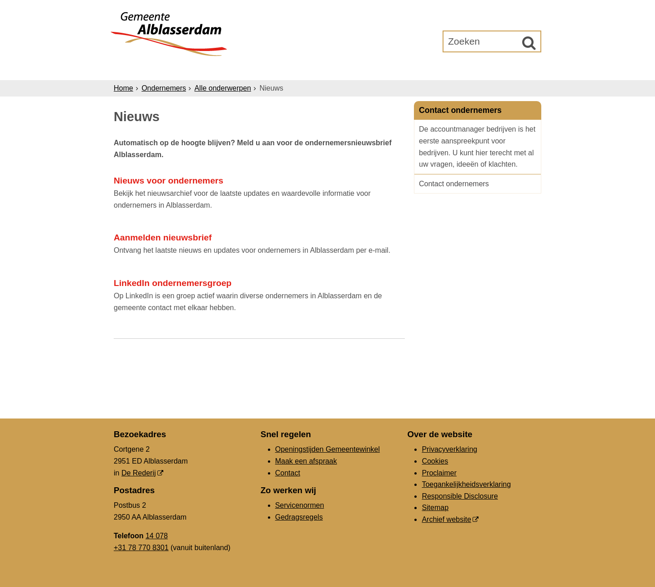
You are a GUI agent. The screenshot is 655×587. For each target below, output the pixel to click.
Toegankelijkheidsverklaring (466, 484)
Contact (287, 473)
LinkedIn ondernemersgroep (173, 283)
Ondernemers (261, 69)
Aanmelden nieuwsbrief (163, 237)
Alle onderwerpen (222, 88)
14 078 (157, 536)
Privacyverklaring (449, 449)
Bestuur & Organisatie (352, 69)
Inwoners (196, 69)
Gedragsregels (299, 517)
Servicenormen (299, 505)
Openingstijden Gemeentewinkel (327, 449)
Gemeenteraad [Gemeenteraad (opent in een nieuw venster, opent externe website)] (447, 69)
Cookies (435, 461)
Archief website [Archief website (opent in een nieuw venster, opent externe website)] (446, 519)
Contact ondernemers (454, 184)
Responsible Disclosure (460, 496)
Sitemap (435, 507)
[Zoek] (529, 42)
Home (123, 88)
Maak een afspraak (306, 461)
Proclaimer (439, 473)
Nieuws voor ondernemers (168, 180)
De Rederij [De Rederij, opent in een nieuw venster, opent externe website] (138, 473)
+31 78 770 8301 (141, 547)
